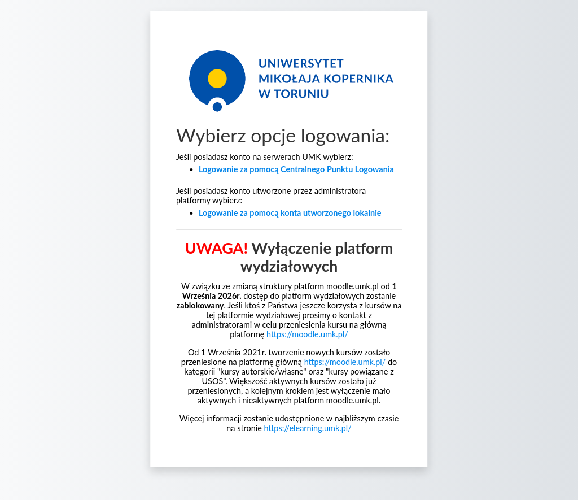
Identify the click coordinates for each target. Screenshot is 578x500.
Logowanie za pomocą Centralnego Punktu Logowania (296, 169)
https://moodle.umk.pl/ (307, 334)
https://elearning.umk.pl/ (308, 428)
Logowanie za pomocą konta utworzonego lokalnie (290, 213)
